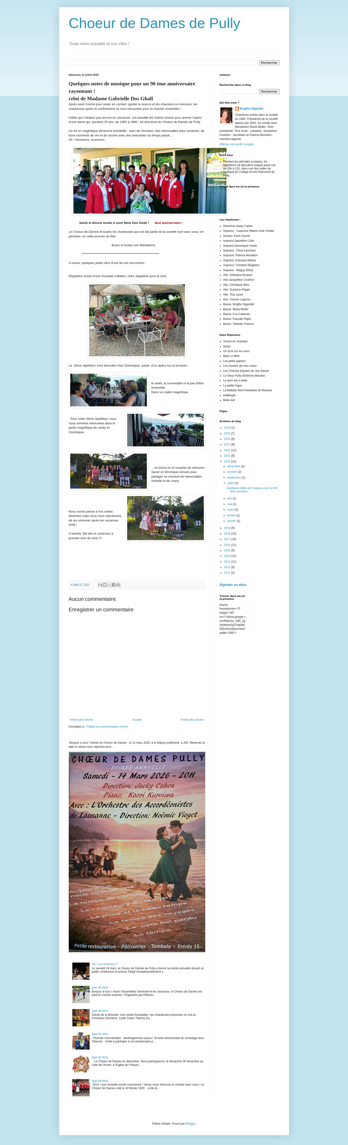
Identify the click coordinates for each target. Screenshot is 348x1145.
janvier (232, 521)
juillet (231, 483)
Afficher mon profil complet (237, 144)
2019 (227, 528)
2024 (227, 439)
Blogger (191, 1123)
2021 (227, 455)
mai (230, 504)
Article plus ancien (192, 719)
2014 (227, 556)
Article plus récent (81, 719)
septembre (234, 477)
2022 (227, 450)
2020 (227, 461)
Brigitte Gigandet (251, 108)
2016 (227, 545)
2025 (227, 433)
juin (230, 498)
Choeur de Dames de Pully (154, 23)
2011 (227, 572)
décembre (234, 466)
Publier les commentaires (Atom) (107, 726)
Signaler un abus (233, 585)
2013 (227, 561)
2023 (227, 444)
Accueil (136, 719)
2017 (227, 539)
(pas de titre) (100, 987)
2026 (227, 427)
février (231, 515)
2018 (227, 533)
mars (230, 509)
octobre (232, 471)
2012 (227, 567)
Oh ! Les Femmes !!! (105, 964)
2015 (227, 550)
